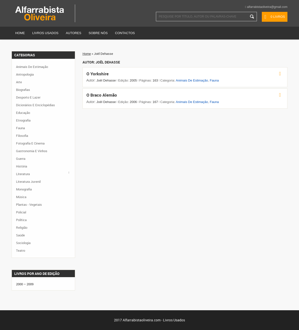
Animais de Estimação (192, 80)
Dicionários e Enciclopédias (35, 105)
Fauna (214, 80)
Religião (21, 227)
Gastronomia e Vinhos (31, 151)
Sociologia (23, 243)
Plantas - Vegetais (29, 204)
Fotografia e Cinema (30, 143)
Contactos (125, 33)
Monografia (24, 189)
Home (20, 33)
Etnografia (23, 120)
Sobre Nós (98, 33)
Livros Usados (45, 33)
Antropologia (25, 74)
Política (21, 220)
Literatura (23, 174)
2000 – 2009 (24, 284)
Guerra (20, 158)
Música (21, 197)
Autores (73, 33)
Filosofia (22, 135)
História (21, 166)
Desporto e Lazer (28, 97)
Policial (21, 212)
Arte (19, 82)
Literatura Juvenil (28, 181)
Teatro (20, 250)
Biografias (23, 89)
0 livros (277, 17)
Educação (23, 112)
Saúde (20, 235)
